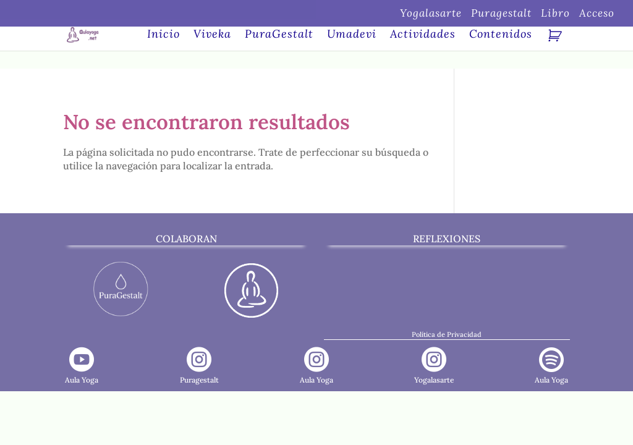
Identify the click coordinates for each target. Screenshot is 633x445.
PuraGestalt (279, 35)
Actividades (423, 35)
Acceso (596, 14)
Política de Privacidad (447, 334)
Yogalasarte (431, 14)
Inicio (163, 35)
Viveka (212, 35)
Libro (555, 14)
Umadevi (351, 35)
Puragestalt (501, 14)
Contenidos (500, 35)
